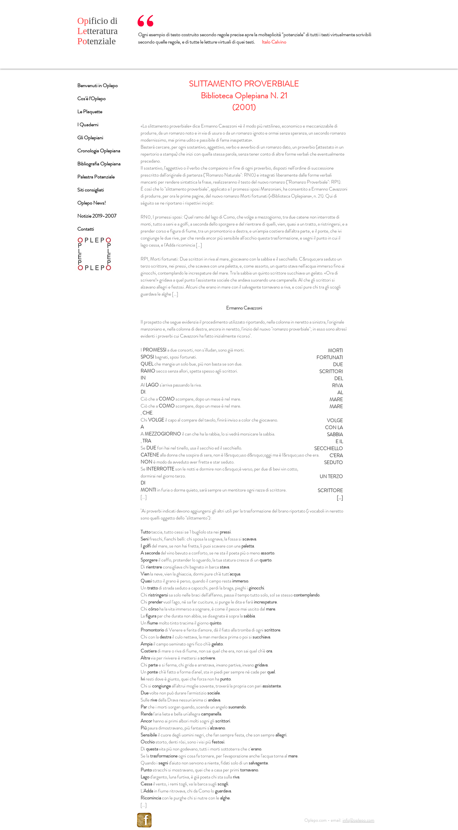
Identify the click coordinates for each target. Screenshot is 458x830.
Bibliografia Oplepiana (99, 163)
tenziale (96, 41)
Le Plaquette (89, 111)
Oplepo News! (91, 202)
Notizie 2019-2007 (96, 216)
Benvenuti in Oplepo (97, 85)
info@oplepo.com (358, 820)
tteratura (97, 31)
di (114, 21)
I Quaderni (87, 124)
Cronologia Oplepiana (98, 150)
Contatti (85, 229)
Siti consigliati (90, 189)
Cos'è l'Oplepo (91, 98)
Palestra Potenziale (95, 176)
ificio (93, 21)
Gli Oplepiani (90, 137)
